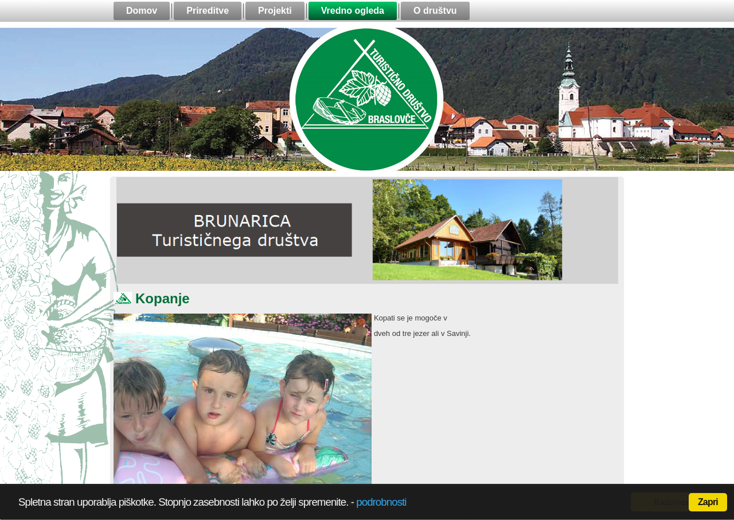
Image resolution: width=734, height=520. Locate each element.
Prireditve (207, 10)
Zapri (708, 502)
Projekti (275, 10)
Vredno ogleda (352, 10)
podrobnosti (381, 502)
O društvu (435, 10)
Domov (141, 10)
